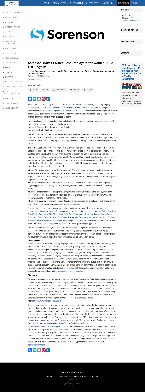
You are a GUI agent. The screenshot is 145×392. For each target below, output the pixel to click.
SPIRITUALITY (9, 98)
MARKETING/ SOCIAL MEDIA (14, 87)
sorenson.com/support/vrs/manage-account (47, 327)
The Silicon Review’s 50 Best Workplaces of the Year (71, 214)
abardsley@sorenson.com (131, 21)
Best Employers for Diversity (87, 218)
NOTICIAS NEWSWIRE (72, 105)
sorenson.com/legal (36, 345)
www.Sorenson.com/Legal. (50, 301)
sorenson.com (61, 271)
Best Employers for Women (55, 218)
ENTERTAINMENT (10, 37)
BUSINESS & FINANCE (12, 27)
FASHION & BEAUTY (11, 53)
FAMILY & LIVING (10, 48)
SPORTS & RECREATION (13, 103)
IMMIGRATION (9, 77)
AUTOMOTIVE (9, 22)
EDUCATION (9, 32)
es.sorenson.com (77, 271)
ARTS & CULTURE (11, 17)
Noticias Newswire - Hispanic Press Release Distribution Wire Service (12, 3)
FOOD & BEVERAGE (12, 58)
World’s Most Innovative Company (42, 221)
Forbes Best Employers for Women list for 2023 (62, 111)
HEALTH (7, 67)
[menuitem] (135, 3)
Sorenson (89, 105)
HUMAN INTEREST (11, 72)
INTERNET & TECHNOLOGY (14, 82)
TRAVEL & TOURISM (11, 108)
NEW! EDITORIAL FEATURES (14, 13)
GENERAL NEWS (10, 63)
